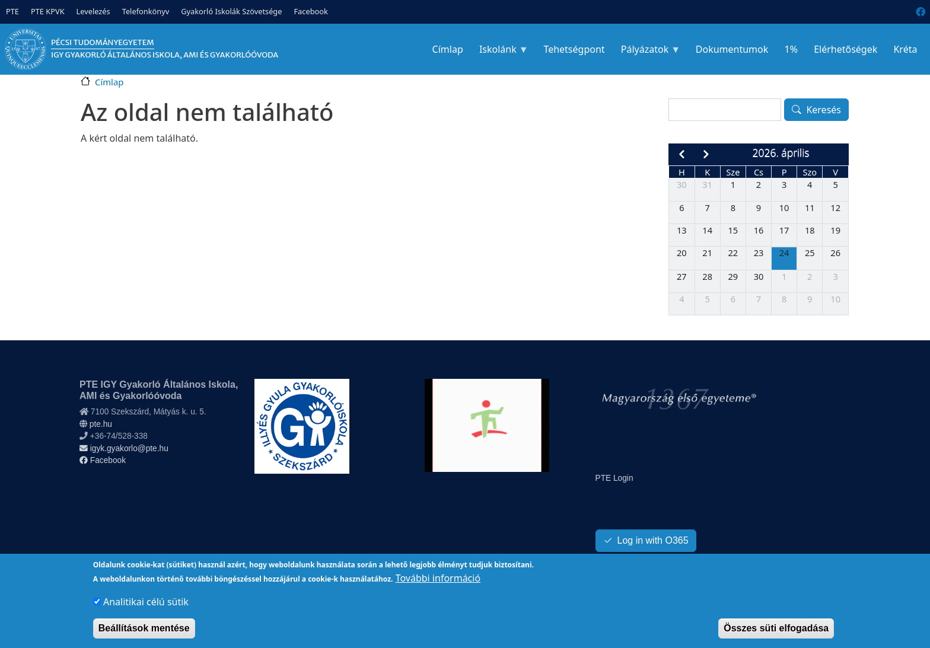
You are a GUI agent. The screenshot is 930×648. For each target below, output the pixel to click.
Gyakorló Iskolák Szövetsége (231, 11)
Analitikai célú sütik (146, 610)
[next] (706, 154)
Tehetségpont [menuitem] (573, 49)
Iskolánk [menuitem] (499, 52)
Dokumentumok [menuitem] (732, 49)
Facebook (310, 11)
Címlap (109, 82)
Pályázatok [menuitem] (646, 52)
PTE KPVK (48, 11)
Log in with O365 (653, 540)
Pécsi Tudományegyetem (102, 42)
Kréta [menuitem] (905, 49)
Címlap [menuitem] (447, 49)
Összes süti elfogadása (776, 636)
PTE (12, 11)
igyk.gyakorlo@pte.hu (123, 448)
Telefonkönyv (146, 11)
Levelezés (93, 11)
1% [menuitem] (790, 49)
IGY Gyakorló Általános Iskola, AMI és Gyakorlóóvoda (164, 55)
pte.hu (101, 424)
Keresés (823, 109)
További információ (438, 586)
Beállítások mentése (144, 636)
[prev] (681, 154)
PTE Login (614, 478)
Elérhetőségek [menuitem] (845, 49)
